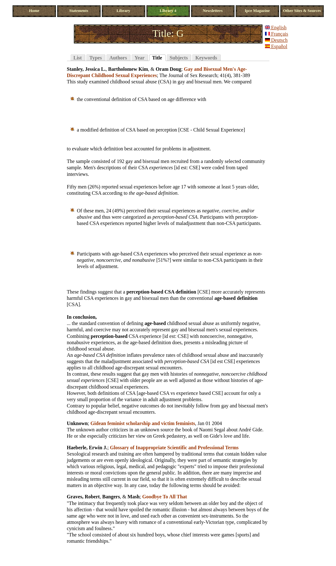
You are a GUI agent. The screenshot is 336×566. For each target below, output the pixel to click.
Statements (78, 10)
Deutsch (276, 40)
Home (34, 10)
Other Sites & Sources (302, 10)
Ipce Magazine (257, 10)
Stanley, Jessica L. (86, 69)
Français (276, 33)
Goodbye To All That (164, 496)
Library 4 (168, 10)
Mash (134, 496)
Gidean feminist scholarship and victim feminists (143, 423)
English (276, 27)
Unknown (77, 423)
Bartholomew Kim (128, 69)
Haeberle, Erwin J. (87, 447)
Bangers (111, 496)
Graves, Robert (83, 496)
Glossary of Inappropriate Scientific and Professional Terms (174, 447)
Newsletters (213, 10)
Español (276, 46)
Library (123, 10)
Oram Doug (168, 69)
